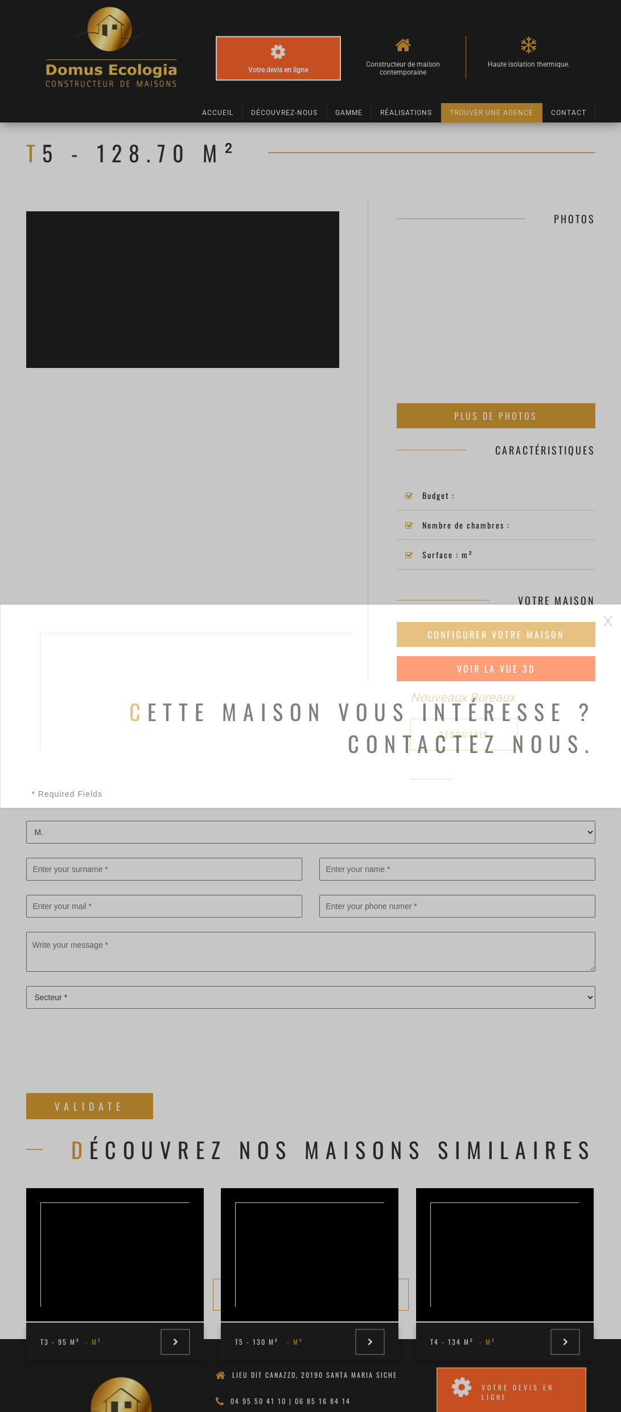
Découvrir (464, 734)
